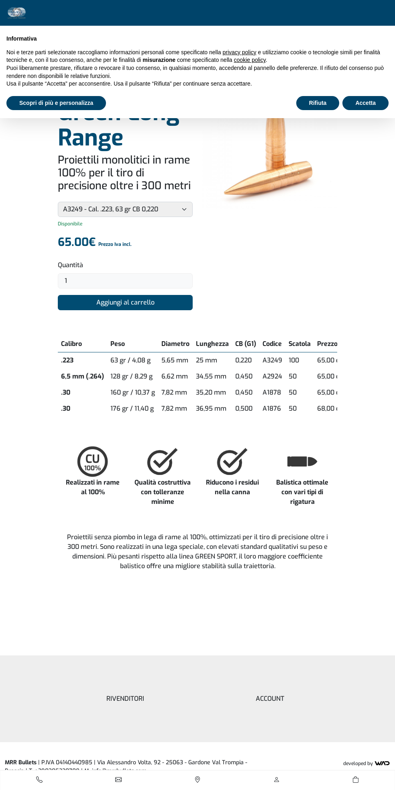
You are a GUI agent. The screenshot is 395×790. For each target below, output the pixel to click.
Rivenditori (125, 698)
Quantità (70, 265)
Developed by (366, 763)
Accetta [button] (365, 103)
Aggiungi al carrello (125, 302)
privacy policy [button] (240, 52)
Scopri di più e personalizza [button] (56, 103)
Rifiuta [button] (318, 103)
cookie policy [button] (250, 60)
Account (270, 698)
